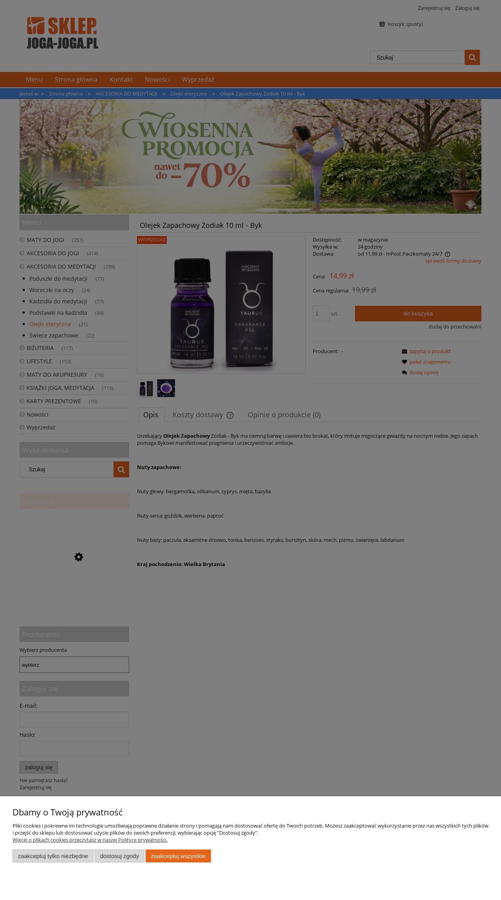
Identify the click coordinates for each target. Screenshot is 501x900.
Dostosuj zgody (119, 856)
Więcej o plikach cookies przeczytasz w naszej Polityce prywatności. (90, 839)
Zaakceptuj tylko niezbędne (53, 856)
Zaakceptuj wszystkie (178, 856)
